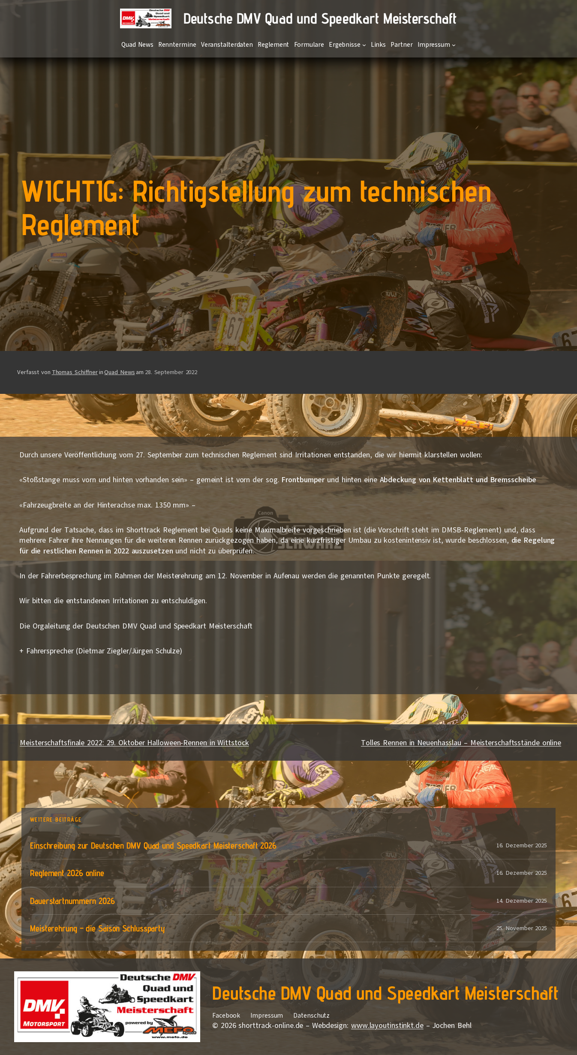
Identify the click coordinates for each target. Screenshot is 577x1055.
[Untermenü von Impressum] (454, 45)
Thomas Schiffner (75, 372)
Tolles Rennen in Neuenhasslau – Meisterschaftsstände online (461, 743)
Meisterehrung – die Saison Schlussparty (97, 928)
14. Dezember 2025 (521, 901)
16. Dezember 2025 (521, 845)
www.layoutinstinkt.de (387, 1025)
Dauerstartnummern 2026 (72, 901)
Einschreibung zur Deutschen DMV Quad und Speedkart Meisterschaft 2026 (153, 845)
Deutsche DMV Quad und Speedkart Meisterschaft (320, 18)
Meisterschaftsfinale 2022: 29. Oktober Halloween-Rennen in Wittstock (134, 743)
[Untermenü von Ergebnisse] (364, 45)
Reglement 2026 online (67, 873)
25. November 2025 (521, 928)
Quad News (119, 372)
